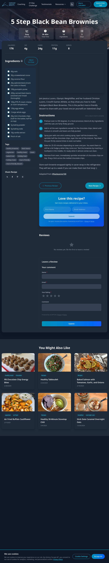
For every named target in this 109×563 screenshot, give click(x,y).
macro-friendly (24, 160)
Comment (45, 302)
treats (32, 152)
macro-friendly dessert (14, 164)
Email (44, 282)
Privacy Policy (58, 559)
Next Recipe (94, 186)
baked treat (10, 156)
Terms (92, 221)
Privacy (87, 221)
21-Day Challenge (33, 4)
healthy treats (22, 152)
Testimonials (46, 4)
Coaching (21, 4)
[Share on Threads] (22, 177)
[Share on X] (7, 177)
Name (44, 272)
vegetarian (10, 152)
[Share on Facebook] (12, 177)
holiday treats (11, 160)
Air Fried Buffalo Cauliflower (17, 419)
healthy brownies (12, 148)
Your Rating (46, 292)
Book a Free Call (100, 4)
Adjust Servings (31, 61)
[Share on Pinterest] (17, 177)
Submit (71, 324)
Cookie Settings (81, 556)
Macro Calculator (82, 4)
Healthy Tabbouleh (49, 379)
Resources (60, 4)
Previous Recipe (50, 186)
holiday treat (22, 156)
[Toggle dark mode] (72, 4)
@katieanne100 (59, 174)
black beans (26, 148)
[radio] (43, 296)
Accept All (98, 556)
